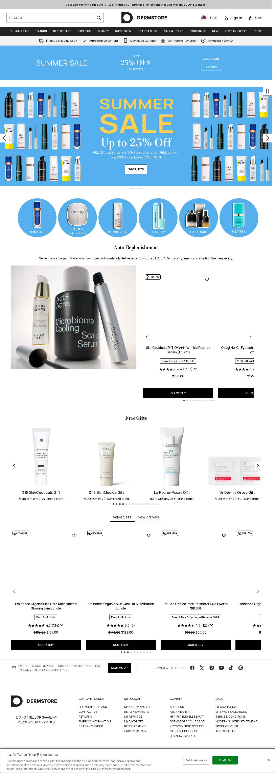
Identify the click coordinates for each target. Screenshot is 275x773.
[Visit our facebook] (192, 668)
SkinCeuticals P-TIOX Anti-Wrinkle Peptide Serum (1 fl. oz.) (178, 349)
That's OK (225, 760)
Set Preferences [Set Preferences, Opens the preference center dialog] (196, 760)
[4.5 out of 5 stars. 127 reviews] (193, 625)
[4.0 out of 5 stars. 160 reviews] (251, 369)
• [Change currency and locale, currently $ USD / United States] (209, 17)
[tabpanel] (136, 591)
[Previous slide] (4, 138)
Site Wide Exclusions (231, 712)
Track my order (91, 726)
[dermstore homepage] (144, 17)
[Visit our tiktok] (231, 668)
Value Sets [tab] (122, 517)
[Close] (268, 760)
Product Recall (227, 726)
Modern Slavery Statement (236, 721)
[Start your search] (55, 17)
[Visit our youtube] (221, 668)
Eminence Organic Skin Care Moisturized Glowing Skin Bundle (46, 606)
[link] (233, 18)
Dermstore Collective (187, 721)
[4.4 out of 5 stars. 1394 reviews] (176, 369)
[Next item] (258, 591)
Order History (135, 731)
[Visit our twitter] (202, 668)
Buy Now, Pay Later (184, 736)
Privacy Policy (226, 707)
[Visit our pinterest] (241, 668)
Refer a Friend (135, 726)
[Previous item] (14, 591)
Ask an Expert (180, 712)
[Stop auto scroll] (267, 91)
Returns (85, 716)
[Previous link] (14, 465)
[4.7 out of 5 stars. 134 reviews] (43, 625)
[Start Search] (98, 17)
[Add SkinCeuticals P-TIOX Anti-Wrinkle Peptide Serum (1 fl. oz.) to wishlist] (207, 279)
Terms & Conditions (230, 716)
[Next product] (250, 336)
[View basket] (256, 18)
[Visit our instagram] (211, 668)
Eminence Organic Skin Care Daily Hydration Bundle (121, 606)
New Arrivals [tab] (148, 517)
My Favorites (133, 721)
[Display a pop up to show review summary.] (195, 369)
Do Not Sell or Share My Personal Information (36, 719)
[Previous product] (146, 336)
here (127, 769)
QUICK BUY (178, 393)
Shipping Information (95, 721)
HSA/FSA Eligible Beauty (187, 716)
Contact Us (88, 712)
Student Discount (184, 731)
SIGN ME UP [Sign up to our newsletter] (119, 668)
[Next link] (258, 465)
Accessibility (225, 731)
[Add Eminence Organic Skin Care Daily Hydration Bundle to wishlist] (149, 535)
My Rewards (133, 716)
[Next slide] (267, 138)
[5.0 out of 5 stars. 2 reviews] (121, 625)
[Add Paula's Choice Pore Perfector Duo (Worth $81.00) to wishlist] (224, 535)
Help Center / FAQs (93, 707)
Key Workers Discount (187, 726)
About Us (177, 707)
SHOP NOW (136, 169)
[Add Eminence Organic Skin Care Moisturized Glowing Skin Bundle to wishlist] (74, 535)
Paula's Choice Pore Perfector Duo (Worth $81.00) (196, 606)
